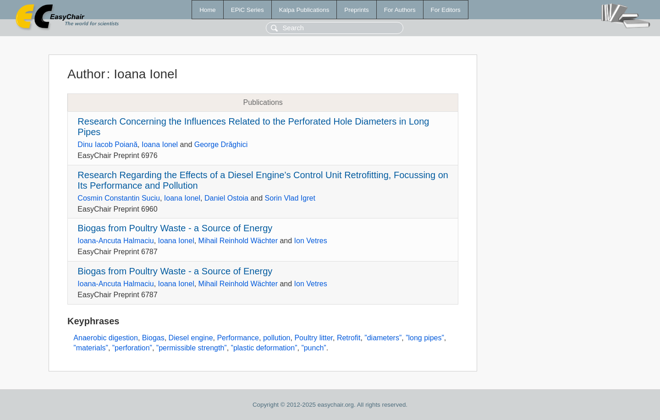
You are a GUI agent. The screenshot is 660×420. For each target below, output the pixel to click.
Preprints (356, 9)
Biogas (153, 338)
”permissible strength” (191, 348)
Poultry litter (313, 338)
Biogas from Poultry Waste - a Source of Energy (174, 228)
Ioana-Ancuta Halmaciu (115, 241)
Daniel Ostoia (226, 198)
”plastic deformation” (264, 348)
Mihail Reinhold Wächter (238, 241)
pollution (277, 338)
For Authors (400, 9)
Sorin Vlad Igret (290, 198)
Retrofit (349, 338)
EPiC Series (247, 9)
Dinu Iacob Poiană (107, 144)
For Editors (446, 9)
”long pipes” (425, 338)
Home (207, 9)
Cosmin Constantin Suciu (118, 198)
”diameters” (383, 338)
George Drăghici (221, 144)
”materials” (90, 348)
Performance (238, 338)
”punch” (313, 348)
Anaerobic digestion (105, 338)
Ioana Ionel (160, 144)
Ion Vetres (310, 241)
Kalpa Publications (304, 9)
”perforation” (132, 348)
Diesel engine (191, 338)
